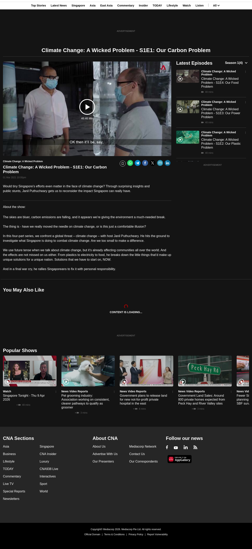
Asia (93, 22)
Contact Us (137, 454)
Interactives (48, 476)
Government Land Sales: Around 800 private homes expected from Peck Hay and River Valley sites (201, 399)
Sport (43, 484)
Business (9, 454)
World (44, 491)
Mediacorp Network (142, 446)
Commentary (125, 22)
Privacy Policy (136, 534)
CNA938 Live (49, 469)
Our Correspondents (143, 461)
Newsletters (11, 498)
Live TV (8, 484)
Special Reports (14, 491)
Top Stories (38, 22)
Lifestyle (172, 22)
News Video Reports (74, 391)
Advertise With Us (105, 454)
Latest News (59, 22)
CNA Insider (48, 454)
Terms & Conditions (114, 534)
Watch (187, 22)
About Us (99, 446)
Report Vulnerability (157, 534)
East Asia (106, 22)
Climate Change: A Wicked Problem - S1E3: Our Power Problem (220, 113)
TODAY (157, 22)
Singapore (78, 22)
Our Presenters (103, 461)
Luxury (44, 461)
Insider (143, 22)
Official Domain (92, 534)
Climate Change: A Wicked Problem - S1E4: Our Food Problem (219, 82)
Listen (199, 22)
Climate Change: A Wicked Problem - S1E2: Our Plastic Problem (221, 143)
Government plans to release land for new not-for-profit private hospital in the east (143, 399)
